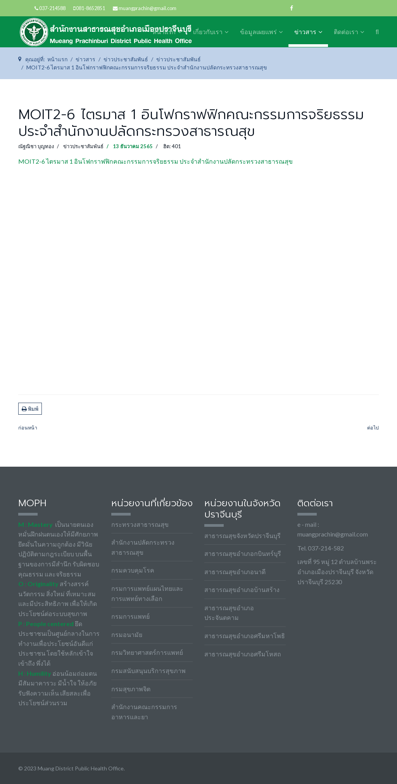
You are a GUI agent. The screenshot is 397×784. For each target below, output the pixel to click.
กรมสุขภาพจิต (130, 688)
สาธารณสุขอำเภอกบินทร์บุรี (242, 553)
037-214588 (52, 8)
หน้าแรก (164, 32)
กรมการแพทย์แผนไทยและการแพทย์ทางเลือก (147, 593)
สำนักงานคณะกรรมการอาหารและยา (144, 711)
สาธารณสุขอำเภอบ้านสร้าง (242, 589)
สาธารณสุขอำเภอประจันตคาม (229, 612)
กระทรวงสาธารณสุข (140, 524)
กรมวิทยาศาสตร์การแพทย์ (147, 652)
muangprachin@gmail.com (147, 8)
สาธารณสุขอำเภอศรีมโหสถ (242, 654)
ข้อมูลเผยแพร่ (258, 32)
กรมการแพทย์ (130, 616)
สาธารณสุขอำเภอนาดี (235, 571)
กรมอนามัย (126, 634)
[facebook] (291, 8)
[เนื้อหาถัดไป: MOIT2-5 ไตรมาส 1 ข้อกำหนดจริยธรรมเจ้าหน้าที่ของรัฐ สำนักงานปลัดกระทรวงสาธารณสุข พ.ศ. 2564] (373, 428)
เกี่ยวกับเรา (208, 32)
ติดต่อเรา (346, 32)
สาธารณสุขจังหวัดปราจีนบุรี (242, 535)
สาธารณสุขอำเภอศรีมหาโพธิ (244, 635)
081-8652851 (90, 8)
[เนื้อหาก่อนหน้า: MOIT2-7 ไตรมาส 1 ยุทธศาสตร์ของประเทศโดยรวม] (27, 428)
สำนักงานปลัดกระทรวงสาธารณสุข (142, 547)
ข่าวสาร (305, 32)
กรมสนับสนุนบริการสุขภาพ (148, 670)
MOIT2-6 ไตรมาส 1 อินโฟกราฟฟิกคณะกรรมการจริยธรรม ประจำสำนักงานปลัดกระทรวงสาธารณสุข (155, 161)
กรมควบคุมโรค (132, 570)
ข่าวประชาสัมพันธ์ (83, 146)
